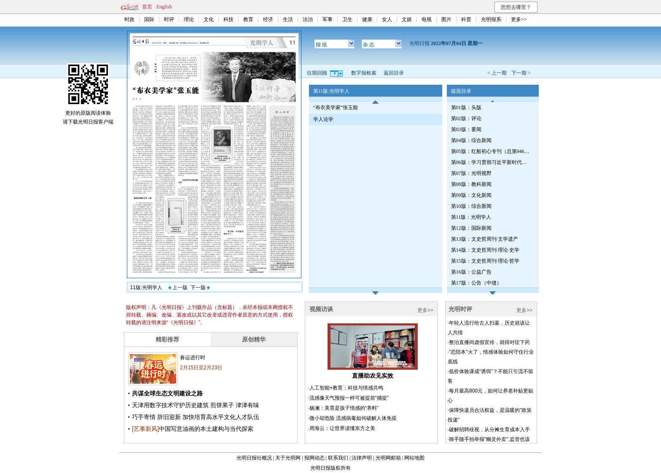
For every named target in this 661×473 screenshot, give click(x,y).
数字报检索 (363, 73)
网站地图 (414, 458)
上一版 (178, 287)
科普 (466, 19)
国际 (149, 19)
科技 (228, 19)
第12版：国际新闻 (471, 228)
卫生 (347, 19)
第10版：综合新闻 (471, 206)
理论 (189, 19)
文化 (209, 19)
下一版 (200, 287)
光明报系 (491, 19)
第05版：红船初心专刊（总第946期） (491, 151)
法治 (308, 19)
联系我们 (338, 458)
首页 (147, 7)
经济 (268, 19)
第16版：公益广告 (471, 272)
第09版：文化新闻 (471, 195)
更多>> (519, 19)
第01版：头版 (466, 107)
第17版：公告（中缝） (476, 283)
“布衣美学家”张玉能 (335, 107)
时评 (169, 19)
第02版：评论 (466, 118)
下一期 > (521, 73)
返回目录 (394, 73)
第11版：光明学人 (471, 217)
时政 (129, 19)
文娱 (407, 19)
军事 (327, 19)
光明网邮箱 (388, 458)
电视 (427, 19)
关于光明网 (288, 458)
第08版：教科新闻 (471, 184)
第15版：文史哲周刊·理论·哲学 (485, 261)
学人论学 (323, 119)
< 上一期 (497, 73)
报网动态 (314, 458)
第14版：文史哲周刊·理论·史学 (485, 250)
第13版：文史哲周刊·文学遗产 (484, 239)
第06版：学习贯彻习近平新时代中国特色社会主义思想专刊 (491, 162)
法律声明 (362, 458)
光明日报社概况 (254, 458)
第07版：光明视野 (471, 173)
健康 (367, 19)
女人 (387, 19)
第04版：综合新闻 (471, 140)
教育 (248, 19)
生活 (288, 19)
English (164, 7)
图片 (446, 19)
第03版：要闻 (466, 129)
